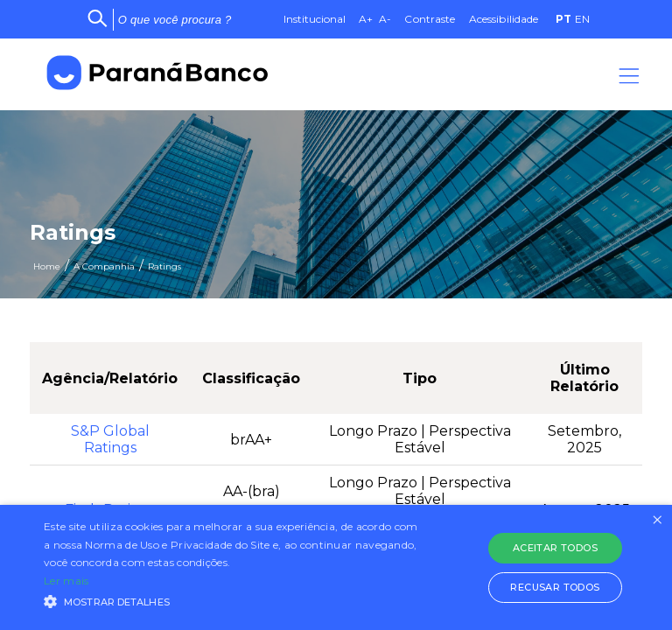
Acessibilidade (504, 18)
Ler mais (66, 580)
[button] (234, 600)
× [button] (656, 520)
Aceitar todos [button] (555, 548)
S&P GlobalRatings (110, 439)
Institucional (315, 18)
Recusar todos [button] (554, 587)
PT (563, 18)
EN (582, 18)
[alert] (336, 567)
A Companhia (104, 266)
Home (46, 266)
